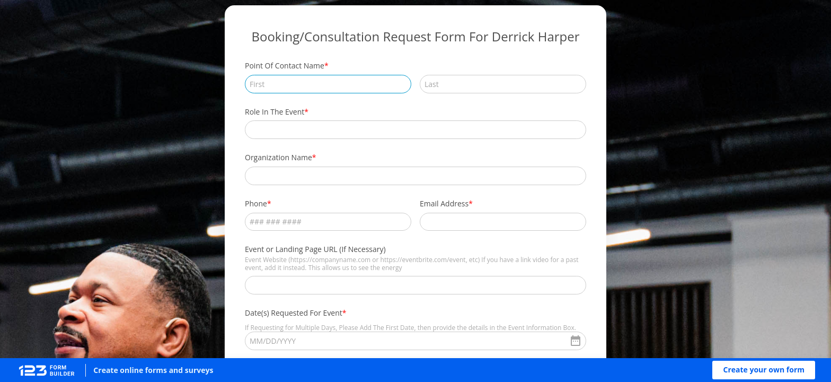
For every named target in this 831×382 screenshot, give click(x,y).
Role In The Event (274, 112)
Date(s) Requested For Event (293, 313)
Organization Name (278, 157)
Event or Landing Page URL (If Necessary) (315, 249)
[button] (763, 370)
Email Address (444, 203)
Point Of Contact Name (284, 65)
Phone (256, 203)
